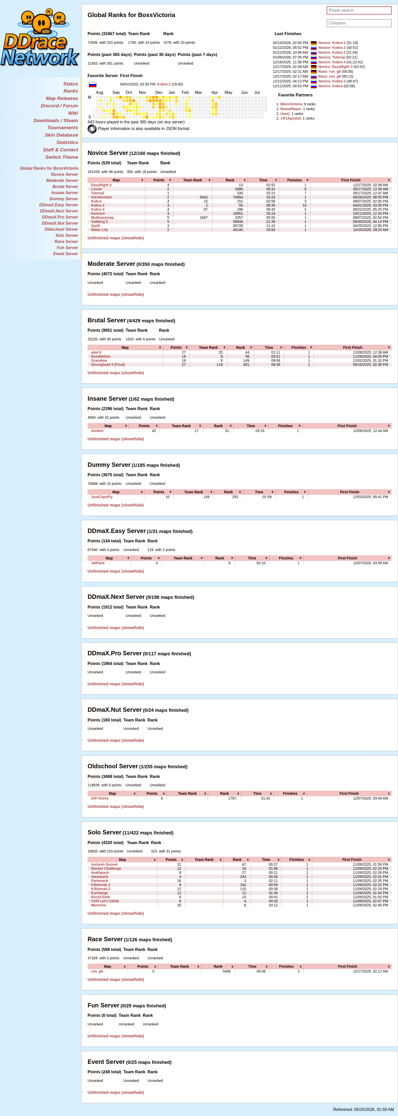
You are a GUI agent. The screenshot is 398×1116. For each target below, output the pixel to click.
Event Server (65, 254)
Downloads (46, 120)
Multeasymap (102, 217)
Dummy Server (63, 199)
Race (322, 71)
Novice (324, 43)
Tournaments (62, 127)
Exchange (99, 893)
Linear (96, 189)
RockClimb (100, 897)
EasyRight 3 (342, 67)
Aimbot (97, 431)
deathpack (100, 873)
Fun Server (67, 247)
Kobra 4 (338, 62)
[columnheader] (116, 180)
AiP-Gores (100, 798)
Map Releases (62, 98)
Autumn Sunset (104, 864)
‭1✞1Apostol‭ (290, 118)
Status (70, 83)
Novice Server (64, 174)
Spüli (95, 226)
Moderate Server (62, 180)
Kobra (337, 86)
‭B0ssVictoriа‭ (291, 104)
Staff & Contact (60, 149)
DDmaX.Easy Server (58, 205)
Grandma (99, 360)
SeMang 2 (99, 222)
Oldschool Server (61, 229)
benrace (98, 213)
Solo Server (67, 235)
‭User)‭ (285, 114)
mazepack (99, 877)
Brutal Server (65, 186)
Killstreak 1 (100, 885)
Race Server (66, 241)
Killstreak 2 (100, 889)
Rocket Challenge (106, 868)
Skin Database (61, 135)
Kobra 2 (164, 84)
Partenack (99, 881)
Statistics (67, 142)
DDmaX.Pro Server (60, 217)
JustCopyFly (101, 497)
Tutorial (338, 57)
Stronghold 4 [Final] (108, 365)
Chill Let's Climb (105, 901)
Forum (70, 105)
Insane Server (65, 193)
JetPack (98, 563)
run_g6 (335, 71)
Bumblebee (100, 356)
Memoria (98, 905)
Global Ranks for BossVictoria (49, 168)
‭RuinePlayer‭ (290, 109)
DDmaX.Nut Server (60, 223)
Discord (50, 105)
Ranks (70, 91)
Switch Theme (61, 157)
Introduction (101, 197)
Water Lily (99, 230)
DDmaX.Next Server (59, 211)
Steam (70, 120)
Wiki (73, 113)
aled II (96, 352)
